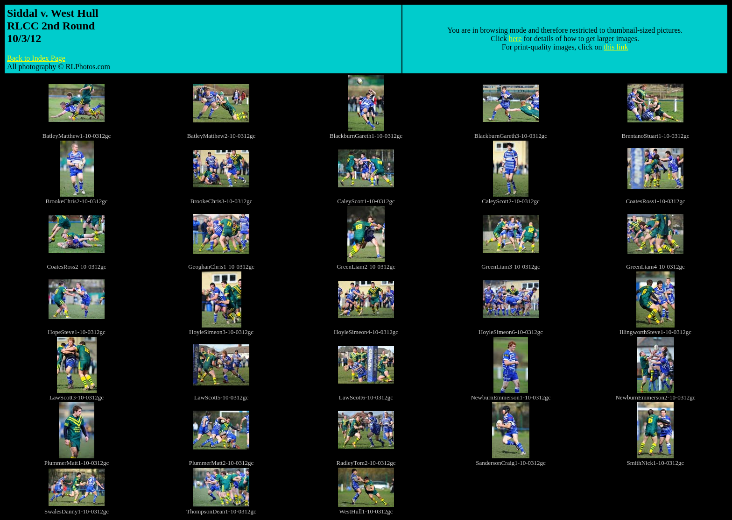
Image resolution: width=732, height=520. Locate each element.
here (515, 39)
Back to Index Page (36, 58)
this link (616, 47)
